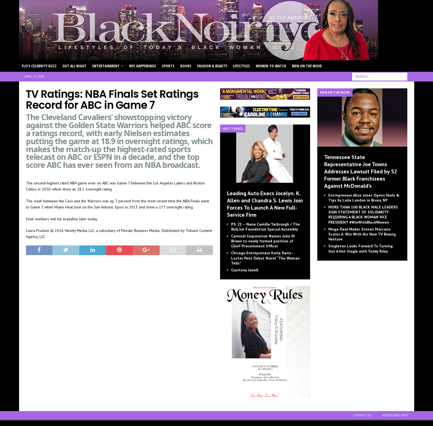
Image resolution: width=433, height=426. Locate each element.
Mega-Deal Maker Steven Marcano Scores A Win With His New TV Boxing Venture (362, 234)
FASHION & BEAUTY (212, 65)
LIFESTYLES (241, 65)
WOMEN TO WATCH (271, 65)
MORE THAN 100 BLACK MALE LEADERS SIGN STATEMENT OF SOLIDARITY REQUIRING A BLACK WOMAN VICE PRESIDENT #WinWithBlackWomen (363, 215)
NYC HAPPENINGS (142, 65)
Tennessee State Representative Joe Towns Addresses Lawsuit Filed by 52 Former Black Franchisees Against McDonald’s (360, 171)
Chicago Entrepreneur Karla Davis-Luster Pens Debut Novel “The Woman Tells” (265, 257)
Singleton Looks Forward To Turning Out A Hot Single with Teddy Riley (360, 248)
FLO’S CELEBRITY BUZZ (39, 65)
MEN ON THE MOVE (307, 65)
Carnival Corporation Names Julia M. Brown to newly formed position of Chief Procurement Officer (263, 241)
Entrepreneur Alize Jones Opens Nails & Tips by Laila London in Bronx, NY (364, 198)
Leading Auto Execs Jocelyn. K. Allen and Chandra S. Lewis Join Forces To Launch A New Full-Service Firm (265, 204)
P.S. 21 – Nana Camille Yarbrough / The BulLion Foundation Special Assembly (265, 227)
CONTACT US (362, 415)
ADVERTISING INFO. (395, 415)
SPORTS (168, 65)
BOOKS (185, 65)
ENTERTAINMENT (106, 65)
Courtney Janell (244, 270)
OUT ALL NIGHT (74, 65)
